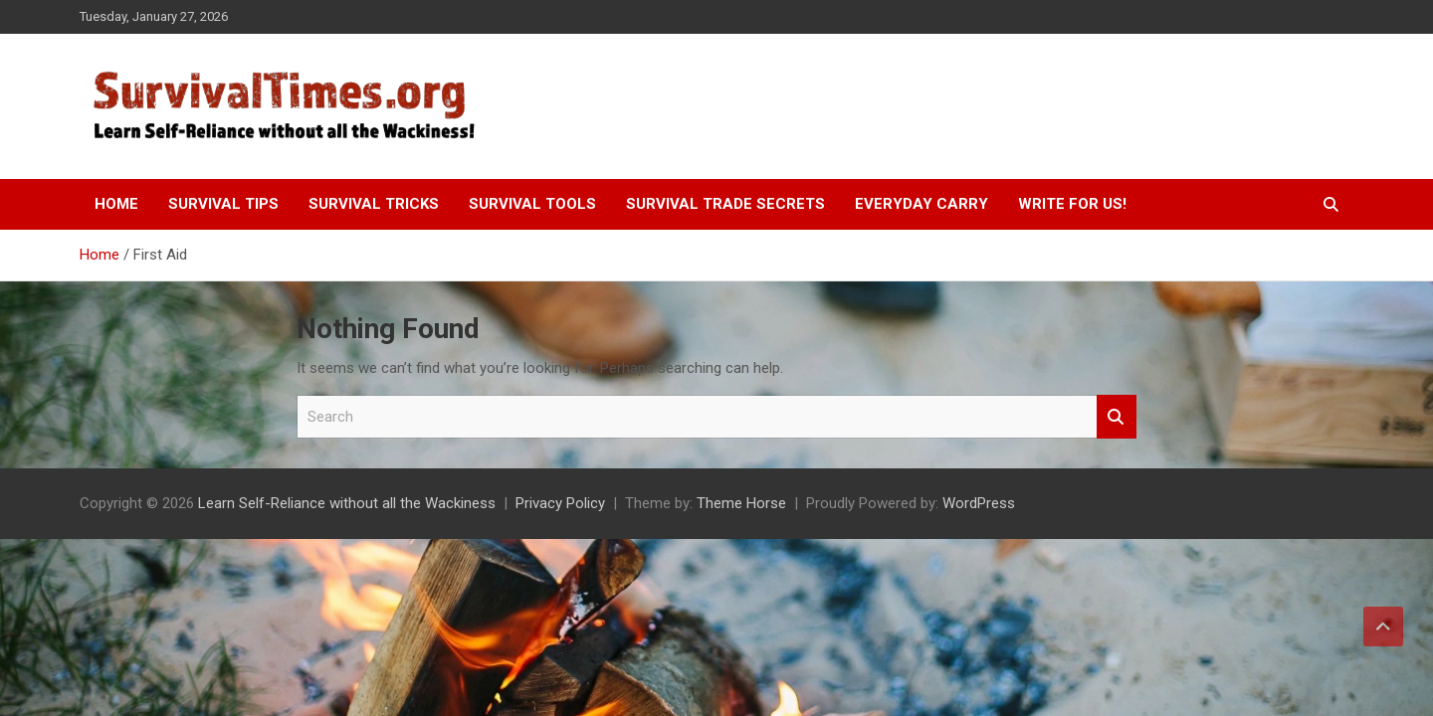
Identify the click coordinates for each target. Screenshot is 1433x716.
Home (116, 204)
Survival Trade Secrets (725, 204)
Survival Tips (223, 204)
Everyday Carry (921, 204)
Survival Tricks (373, 204)
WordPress (978, 503)
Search (1116, 417)
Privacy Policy (560, 503)
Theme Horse (741, 503)
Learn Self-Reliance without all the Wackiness (347, 503)
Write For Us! (1072, 204)
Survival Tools (532, 204)
